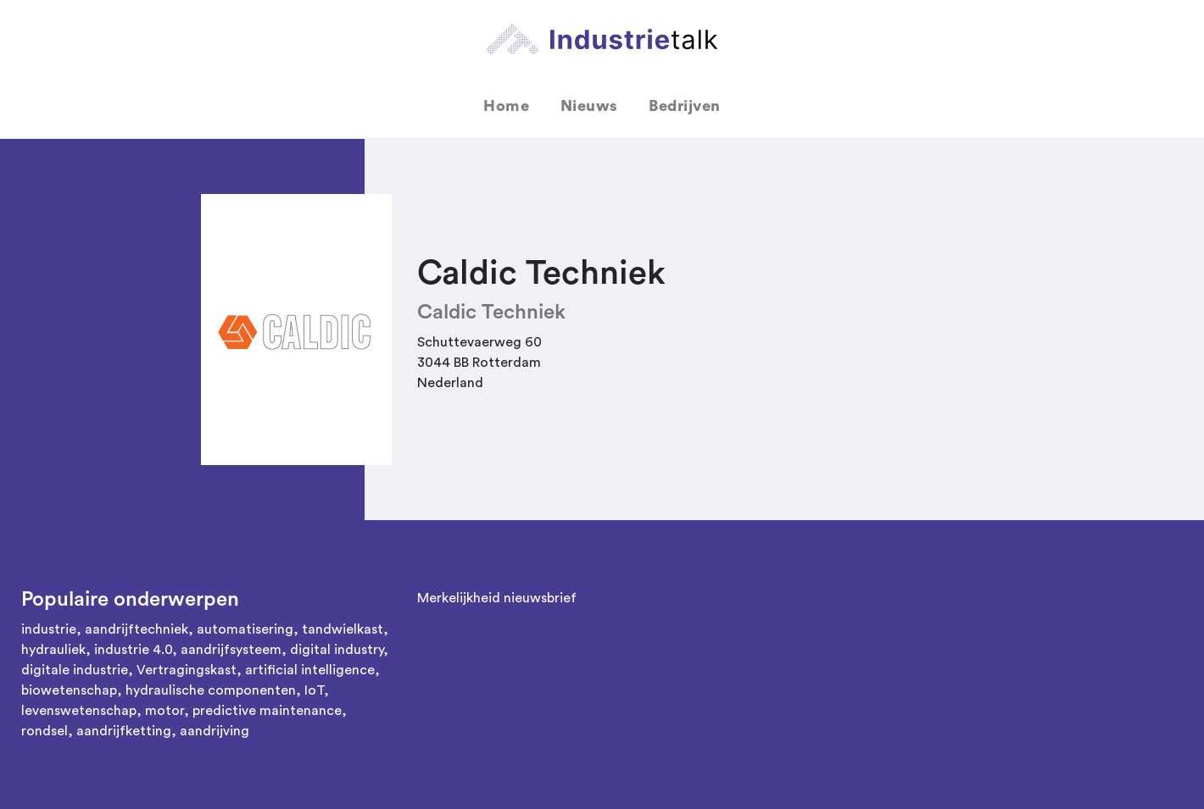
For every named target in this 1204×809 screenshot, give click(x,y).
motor (164, 711)
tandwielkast (342, 629)
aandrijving (214, 731)
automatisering (245, 629)
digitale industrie (74, 670)
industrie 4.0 (133, 650)
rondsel (44, 731)
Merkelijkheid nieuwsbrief (497, 598)
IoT (314, 690)
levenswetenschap (79, 711)
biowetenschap (69, 690)
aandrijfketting (123, 731)
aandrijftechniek (136, 629)
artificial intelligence (310, 670)
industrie (48, 629)
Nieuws (589, 106)
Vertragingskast (187, 670)
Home (506, 106)
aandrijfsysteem (231, 650)
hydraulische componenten (210, 690)
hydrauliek (53, 650)
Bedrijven (685, 106)
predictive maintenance (267, 711)
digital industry (336, 650)
